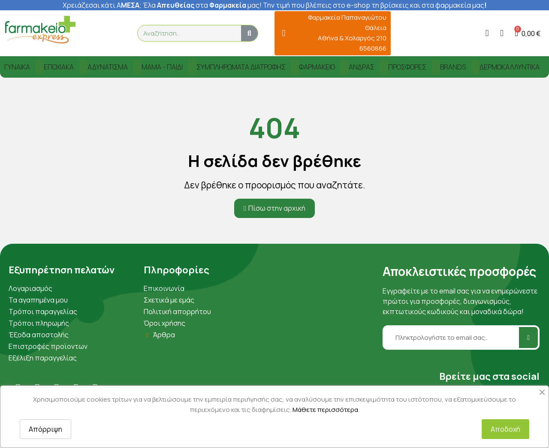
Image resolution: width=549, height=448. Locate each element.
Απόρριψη (45, 429)
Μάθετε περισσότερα (325, 409)
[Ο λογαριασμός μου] (487, 33)
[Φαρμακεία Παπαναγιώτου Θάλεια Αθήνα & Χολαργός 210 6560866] (283, 33)
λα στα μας (203, 5)
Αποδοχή (505, 429)
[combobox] (185, 33)
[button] (527, 33)
